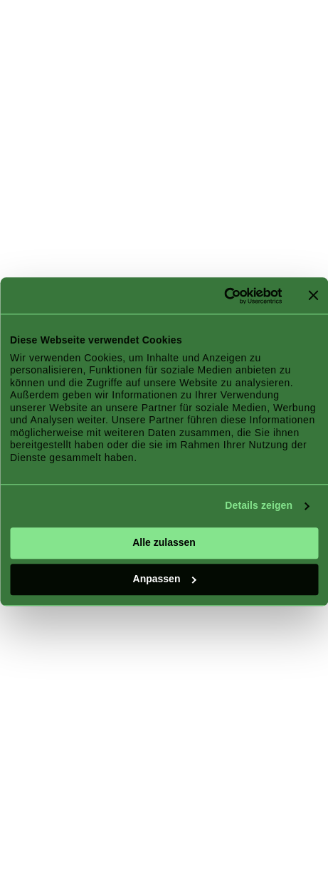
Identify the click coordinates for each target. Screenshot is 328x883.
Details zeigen (258, 506)
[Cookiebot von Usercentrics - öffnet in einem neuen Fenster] (219, 295)
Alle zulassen (164, 542)
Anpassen (164, 578)
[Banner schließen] (313, 296)
